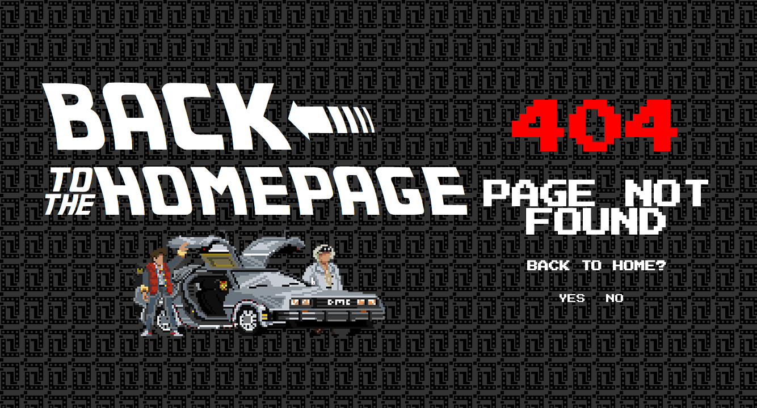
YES (572, 298)
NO (615, 298)
